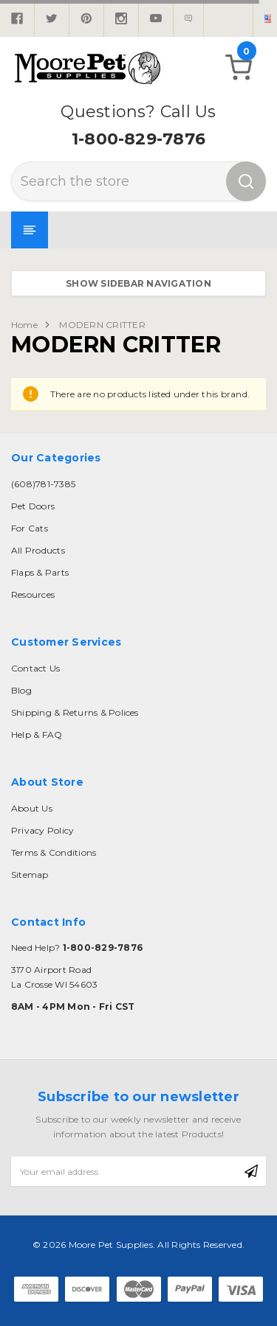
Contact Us (35, 668)
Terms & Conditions (53, 852)
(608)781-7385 (43, 483)
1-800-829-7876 (138, 139)
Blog (21, 690)
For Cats (29, 528)
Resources (33, 594)
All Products (38, 550)
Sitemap (30, 874)
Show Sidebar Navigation (138, 283)
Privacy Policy (42, 830)
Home (24, 324)
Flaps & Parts (40, 572)
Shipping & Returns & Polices (75, 712)
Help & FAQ (36, 734)
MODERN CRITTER (102, 324)
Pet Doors (33, 506)
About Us (31, 808)
